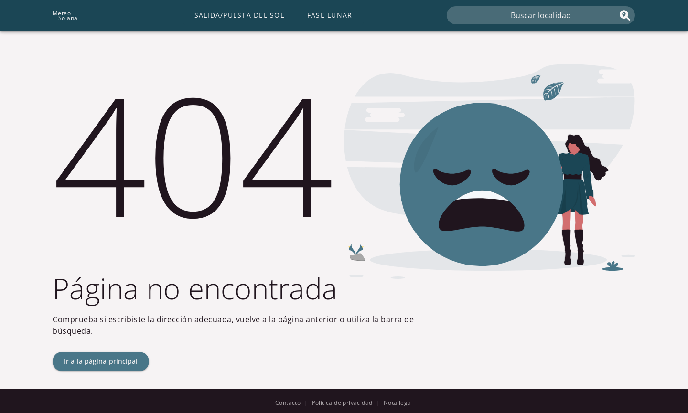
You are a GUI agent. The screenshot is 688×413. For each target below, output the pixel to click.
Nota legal (398, 403)
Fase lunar (330, 15)
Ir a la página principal (101, 361)
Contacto (288, 403)
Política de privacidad (342, 403)
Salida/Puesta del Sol (239, 15)
